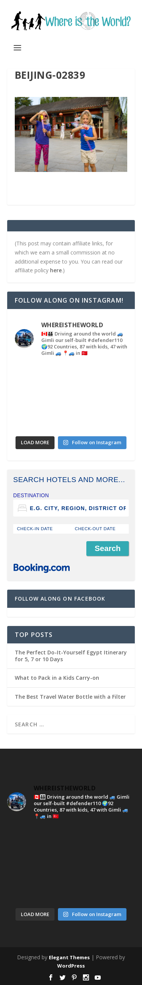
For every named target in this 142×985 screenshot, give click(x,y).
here (56, 270)
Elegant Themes (69, 957)
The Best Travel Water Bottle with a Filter (70, 696)
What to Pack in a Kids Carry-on (57, 677)
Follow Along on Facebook (60, 598)
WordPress (71, 965)
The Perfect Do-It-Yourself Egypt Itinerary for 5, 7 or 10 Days (71, 656)
